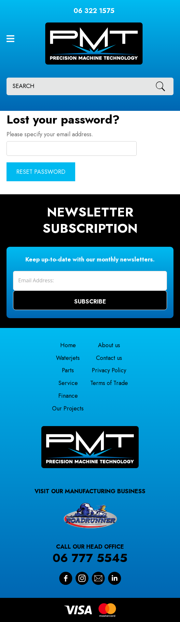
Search (162, 86)
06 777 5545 (90, 558)
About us (109, 345)
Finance (68, 396)
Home (68, 345)
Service (68, 383)
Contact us (109, 358)
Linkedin (114, 578)
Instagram (82, 578)
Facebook (65, 578)
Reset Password (40, 172)
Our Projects (68, 408)
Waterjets (68, 358)
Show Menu (10, 38)
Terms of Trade (109, 383)
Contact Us (98, 578)
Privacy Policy (109, 370)
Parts (68, 370)
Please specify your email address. (50, 134)
